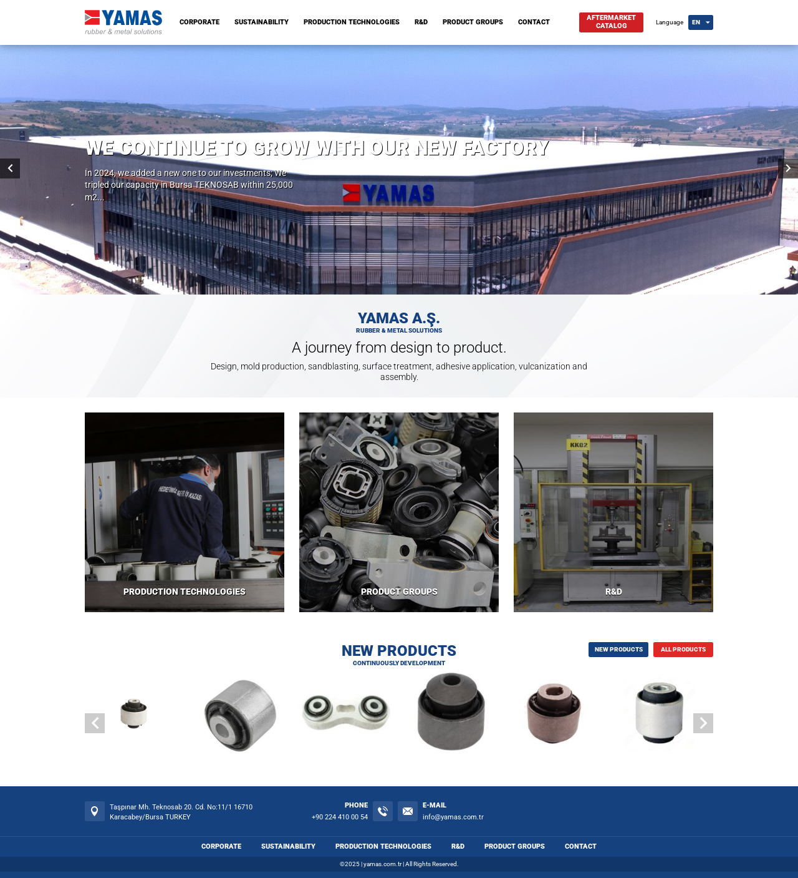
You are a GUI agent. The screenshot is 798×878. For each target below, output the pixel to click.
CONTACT (534, 22)
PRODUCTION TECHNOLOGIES (352, 22)
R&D (421, 22)
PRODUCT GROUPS (473, 22)
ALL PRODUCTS (683, 649)
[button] (703, 723)
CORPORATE (199, 22)
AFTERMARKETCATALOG (611, 22)
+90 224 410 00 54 (340, 817)
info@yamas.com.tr (453, 817)
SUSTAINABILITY (261, 22)
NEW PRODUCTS (619, 649)
